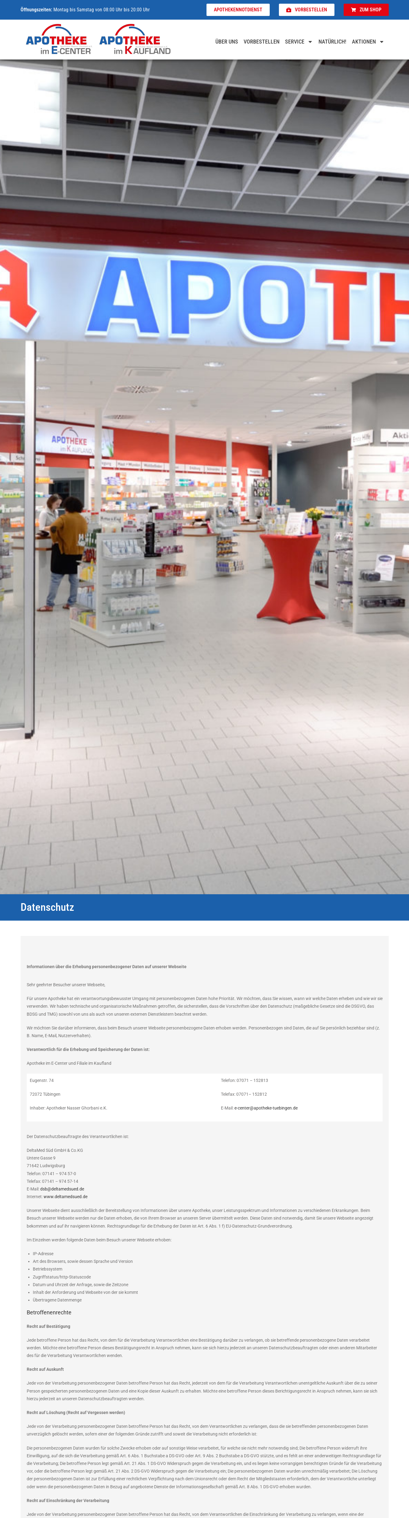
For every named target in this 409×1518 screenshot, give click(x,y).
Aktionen (368, 42)
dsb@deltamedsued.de (62, 1188)
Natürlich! (332, 41)
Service (299, 42)
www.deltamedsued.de (65, 1196)
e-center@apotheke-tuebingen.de (266, 1108)
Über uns (226, 41)
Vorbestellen (262, 41)
